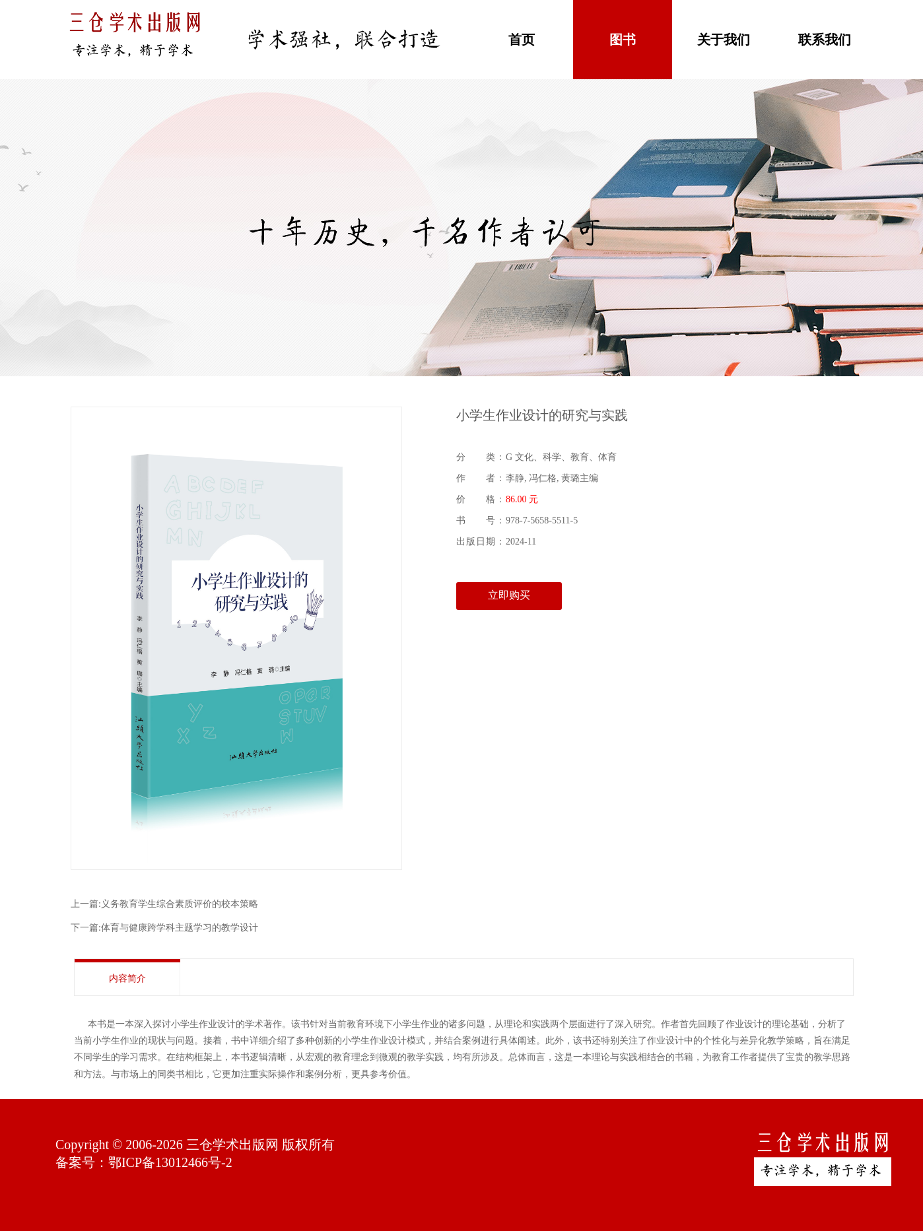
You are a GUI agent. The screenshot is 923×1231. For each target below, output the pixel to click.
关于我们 (723, 39)
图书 (622, 39)
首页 (521, 39)
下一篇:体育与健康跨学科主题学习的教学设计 (164, 928)
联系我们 (824, 39)
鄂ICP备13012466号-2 (170, 1162)
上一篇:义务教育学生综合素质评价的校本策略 (164, 904)
